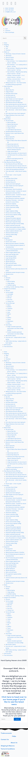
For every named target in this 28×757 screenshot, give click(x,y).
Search (17, 719)
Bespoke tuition (10, 59)
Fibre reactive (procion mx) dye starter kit (16, 104)
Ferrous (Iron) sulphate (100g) (13, 214)
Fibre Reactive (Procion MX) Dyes (14, 102)
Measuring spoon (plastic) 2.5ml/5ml (15, 243)
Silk (8, 316)
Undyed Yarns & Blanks (10, 288)
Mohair (9, 314)
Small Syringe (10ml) (11, 256)
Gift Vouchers (7, 344)
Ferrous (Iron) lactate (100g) (13, 213)
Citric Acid (8, 209)
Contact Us (5, 739)
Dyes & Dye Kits (8, 86)
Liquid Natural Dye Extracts (14, 129)
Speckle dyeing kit (10, 260)
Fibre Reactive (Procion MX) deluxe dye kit (16, 106)
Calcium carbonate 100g (12, 205)
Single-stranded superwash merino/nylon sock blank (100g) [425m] (15, 328)
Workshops (8, 55)
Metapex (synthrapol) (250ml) (13, 220)
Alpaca (9, 305)
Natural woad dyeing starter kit (15, 158)
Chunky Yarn (10, 301)
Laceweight (10, 294)
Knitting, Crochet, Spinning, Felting (14, 287)
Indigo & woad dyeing (11, 160)
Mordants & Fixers (8, 187)
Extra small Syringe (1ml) (12, 254)
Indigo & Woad (9, 91)
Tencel (9, 319)
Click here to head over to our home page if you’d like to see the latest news (14, 701)
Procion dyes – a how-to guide (13, 175)
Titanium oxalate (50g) (11, 234)
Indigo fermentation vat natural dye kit (17, 153)
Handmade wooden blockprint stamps (15, 272)
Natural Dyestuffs (11, 126)
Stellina (9, 317)
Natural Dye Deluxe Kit (13, 146)
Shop (7, 46)
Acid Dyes (6, 176)
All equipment (9, 240)
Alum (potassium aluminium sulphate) (15, 198)
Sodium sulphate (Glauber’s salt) (14, 231)
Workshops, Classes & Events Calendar (15, 54)
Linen (8, 312)
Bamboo (9, 306)
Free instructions (8, 346)
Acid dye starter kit (10, 95)
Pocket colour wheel (11, 241)
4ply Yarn (9, 296)
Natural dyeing (11, 281)
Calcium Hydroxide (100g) (12, 207)
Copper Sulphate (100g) (12, 211)
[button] (14, 350)
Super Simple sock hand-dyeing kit (14, 99)
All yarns (8, 290)
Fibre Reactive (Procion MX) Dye (12, 162)
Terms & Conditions (8, 749)
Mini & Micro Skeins (11, 335)
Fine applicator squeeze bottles (13, 265)
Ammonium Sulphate (11, 203)
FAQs (14, 736)
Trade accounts (6, 733)
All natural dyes (9, 120)
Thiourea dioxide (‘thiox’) (12, 232)
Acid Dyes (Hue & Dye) (11, 93)
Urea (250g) (9, 236)
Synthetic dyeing (11, 285)
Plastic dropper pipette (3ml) (13, 252)
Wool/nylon (10, 321)
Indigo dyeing (10, 283)
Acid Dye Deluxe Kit (11, 97)
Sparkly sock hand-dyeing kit (13, 100)
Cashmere (9, 308)
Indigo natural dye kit (12, 151)
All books (8, 278)
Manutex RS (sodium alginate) (13, 218)
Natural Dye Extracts (12, 124)
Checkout (8, 50)
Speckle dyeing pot (10, 261)
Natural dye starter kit (12, 144)
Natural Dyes (7, 119)
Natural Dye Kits (10, 90)
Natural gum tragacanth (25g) (13, 222)
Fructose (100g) (10, 216)
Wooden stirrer (9, 274)
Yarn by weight (9, 292)
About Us (14, 743)
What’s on (6, 52)
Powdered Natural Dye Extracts (14, 131)
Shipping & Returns (7, 746)
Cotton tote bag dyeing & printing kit (15, 108)
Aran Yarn (9, 299)
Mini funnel (8, 267)
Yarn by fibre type (10, 303)
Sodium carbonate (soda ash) (13, 225)
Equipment (6, 238)
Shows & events (10, 57)
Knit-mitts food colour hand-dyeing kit (15, 113)
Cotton (9, 310)
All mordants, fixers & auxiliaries (14, 189)
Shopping (6, 44)
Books (5, 276)
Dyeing (7, 279)
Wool (8, 323)
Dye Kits (8, 88)
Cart (7, 48)
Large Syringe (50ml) (11, 258)
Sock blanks (9, 325)
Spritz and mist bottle (11, 263)
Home (5, 43)
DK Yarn (9, 297)
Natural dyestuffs (10, 137)
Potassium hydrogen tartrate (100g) (15, 223)
